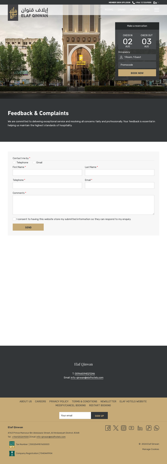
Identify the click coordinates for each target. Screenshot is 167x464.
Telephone (19, 180)
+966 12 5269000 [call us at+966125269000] (141, 2)
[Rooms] (77, 10)
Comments (19, 193)
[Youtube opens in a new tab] (131, 427)
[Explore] (144, 10)
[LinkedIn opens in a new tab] (140, 427)
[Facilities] (128, 10)
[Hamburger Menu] (155, 10)
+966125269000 (20, 437)
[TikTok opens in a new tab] (148, 427)
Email (88, 180)
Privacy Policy (58, 401)
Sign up (99, 415)
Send (28, 227)
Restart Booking (100, 405)
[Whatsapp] (156, 427)
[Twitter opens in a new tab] (115, 427)
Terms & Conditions (84, 401)
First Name (19, 167)
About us (26, 401)
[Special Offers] (108, 10)
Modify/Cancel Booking (70, 405)
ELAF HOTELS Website (133, 401)
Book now (137, 72)
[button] (127, 41)
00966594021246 (85, 373)
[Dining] (90, 10)
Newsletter (108, 401)
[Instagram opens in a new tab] (123, 427)
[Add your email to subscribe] (75, 415)
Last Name (91, 167)
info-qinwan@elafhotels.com (87, 377)
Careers (40, 401)
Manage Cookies (150, 449)
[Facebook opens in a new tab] (108, 427)
